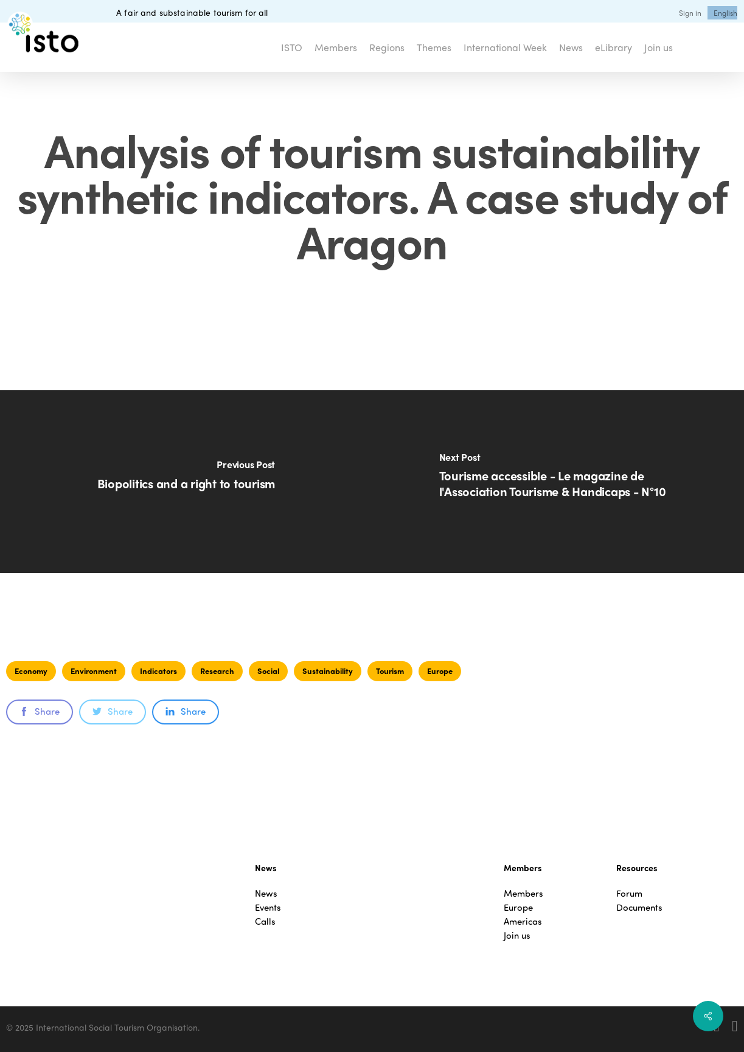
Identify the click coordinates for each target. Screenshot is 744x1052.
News (266, 893)
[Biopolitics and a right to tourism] (186, 481)
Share (39, 711)
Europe (440, 670)
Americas (523, 921)
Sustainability (327, 670)
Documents (639, 907)
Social (268, 670)
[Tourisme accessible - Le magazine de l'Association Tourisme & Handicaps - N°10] (558, 481)
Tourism (390, 670)
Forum (629, 893)
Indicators (158, 670)
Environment (94, 670)
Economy (31, 670)
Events (268, 907)
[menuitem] (725, 12)
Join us (517, 935)
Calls (265, 921)
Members (523, 893)
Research (217, 670)
